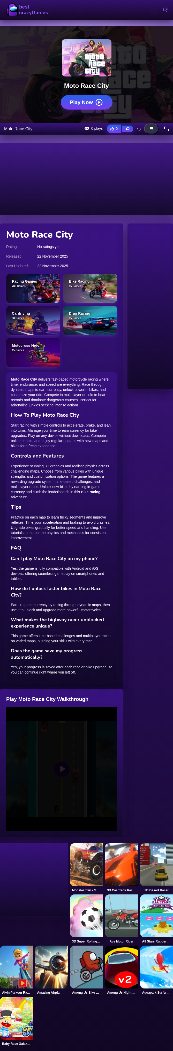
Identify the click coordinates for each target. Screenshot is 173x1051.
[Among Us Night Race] (121, 970)
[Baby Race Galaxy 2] (16, 1021)
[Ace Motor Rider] (121, 919)
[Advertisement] (86, 179)
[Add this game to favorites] (139, 129)
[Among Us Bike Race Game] (86, 970)
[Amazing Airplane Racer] (51, 970)
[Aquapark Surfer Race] (156, 970)
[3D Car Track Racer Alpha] (121, 867)
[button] (166, 129)
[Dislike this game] (127, 129)
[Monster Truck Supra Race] (86, 867)
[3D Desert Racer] (156, 867)
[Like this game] (114, 129)
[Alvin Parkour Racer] (16, 970)
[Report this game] (151, 128)
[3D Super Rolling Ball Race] (86, 919)
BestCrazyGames (27, 10)
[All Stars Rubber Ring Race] (156, 919)
